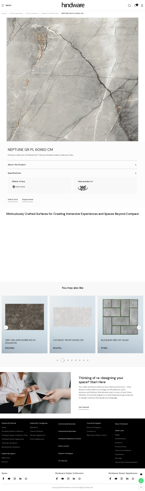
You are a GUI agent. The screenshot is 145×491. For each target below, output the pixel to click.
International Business (67, 431)
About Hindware (121, 424)
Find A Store (18, 187)
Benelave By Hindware (11, 447)
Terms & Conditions (123, 450)
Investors (119, 442)
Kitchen (5, 462)
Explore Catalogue (65, 453)
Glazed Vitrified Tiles (49, 13)
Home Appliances (37, 439)
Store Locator (63, 446)
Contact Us (91, 431)
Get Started (84, 407)
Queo (4, 427)
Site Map (118, 458)
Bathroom (6, 458)
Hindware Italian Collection (12, 431)
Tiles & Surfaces (16, 13)
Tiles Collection (32, 13)
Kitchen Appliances (37, 435)
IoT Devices (62, 461)
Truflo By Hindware (9, 443)
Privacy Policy (120, 446)
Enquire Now (27, 199)
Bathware (34, 427)
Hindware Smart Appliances (13, 439)
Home (4, 13)
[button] (16, 13)
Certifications (120, 439)
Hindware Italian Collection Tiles (15, 435)
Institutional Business (66, 424)
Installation (119, 454)
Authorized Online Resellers (126, 462)
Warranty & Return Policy (97, 435)
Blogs (117, 435)
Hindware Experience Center (69, 439)
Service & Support (94, 427)
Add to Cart (13, 199)
